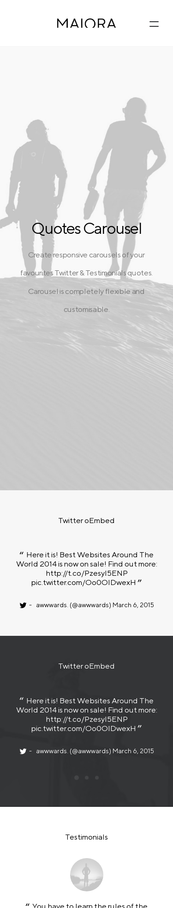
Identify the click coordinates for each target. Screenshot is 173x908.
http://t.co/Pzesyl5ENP (86, 295)
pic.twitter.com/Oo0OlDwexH (84, 305)
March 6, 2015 (133, 327)
